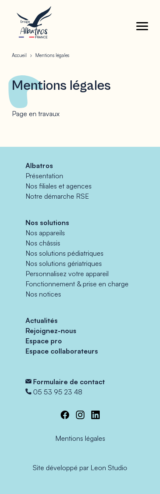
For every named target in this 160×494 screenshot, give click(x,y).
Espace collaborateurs (61, 351)
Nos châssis (42, 243)
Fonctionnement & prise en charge (77, 284)
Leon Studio (108, 467)
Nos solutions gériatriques (63, 263)
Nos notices (43, 294)
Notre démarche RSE (57, 196)
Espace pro (43, 341)
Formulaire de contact (69, 381)
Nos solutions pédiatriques (64, 253)
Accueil (19, 55)
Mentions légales (80, 438)
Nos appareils (45, 232)
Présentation (44, 175)
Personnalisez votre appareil (67, 273)
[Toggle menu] (142, 26)
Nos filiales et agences (58, 186)
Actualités (41, 320)
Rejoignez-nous (50, 330)
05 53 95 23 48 (57, 392)
